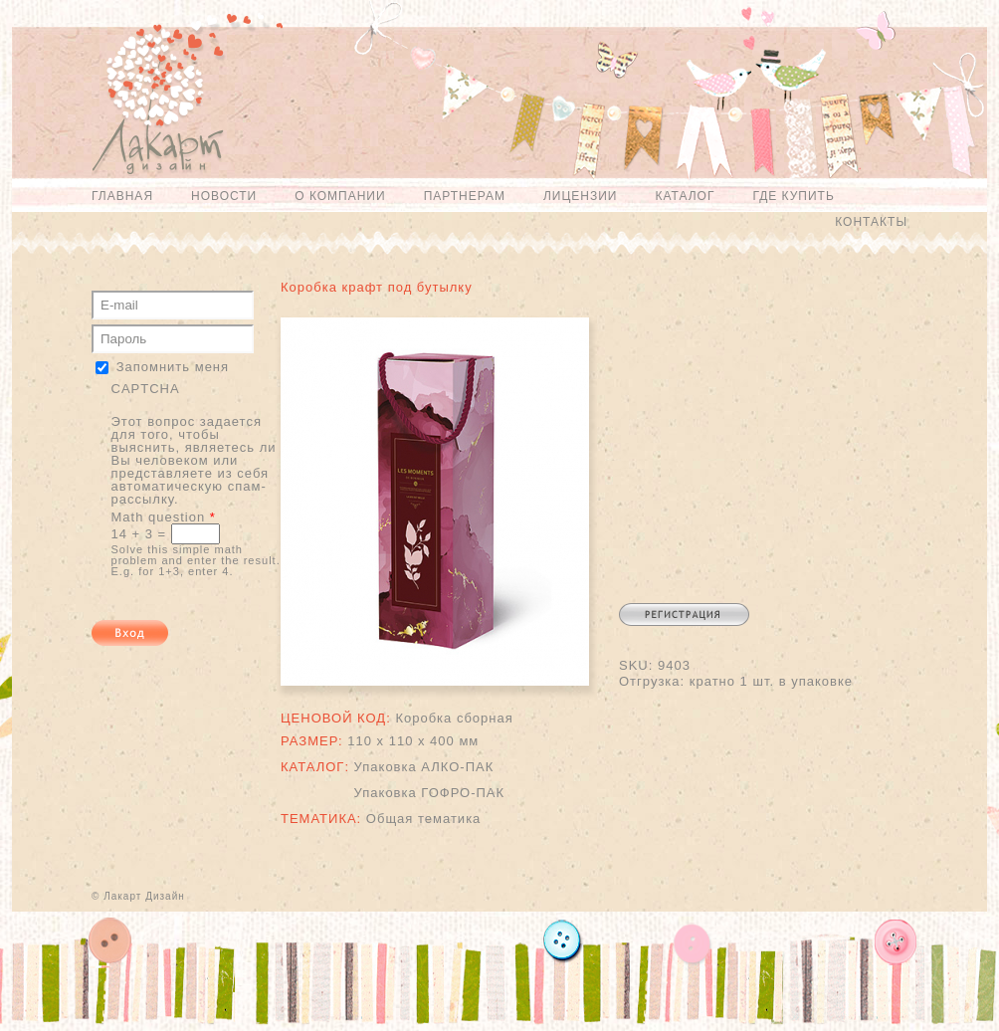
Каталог (684, 196)
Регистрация (684, 614)
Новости (224, 196)
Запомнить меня (172, 366)
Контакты (871, 222)
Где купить (793, 196)
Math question (163, 517)
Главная (122, 196)
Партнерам (464, 196)
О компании (340, 196)
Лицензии (580, 196)
